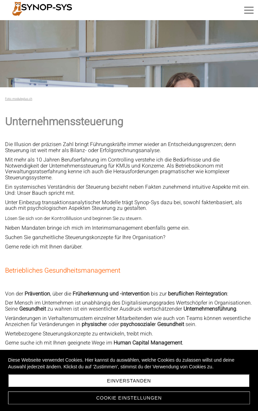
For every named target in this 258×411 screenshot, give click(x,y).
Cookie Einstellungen (129, 398)
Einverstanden (129, 380)
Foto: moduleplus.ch (18, 99)
